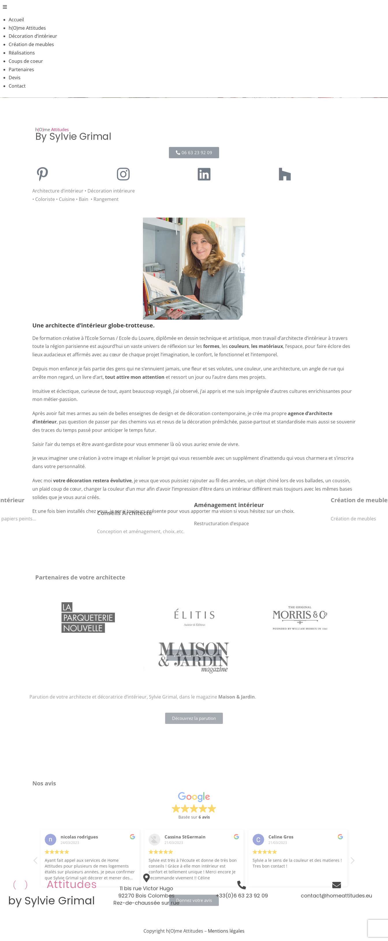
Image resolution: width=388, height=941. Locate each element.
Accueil (16, 19)
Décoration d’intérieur (33, 36)
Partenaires (21, 69)
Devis (14, 77)
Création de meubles (31, 44)
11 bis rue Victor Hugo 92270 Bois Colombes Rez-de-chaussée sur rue (146, 895)
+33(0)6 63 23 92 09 (241, 895)
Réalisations (22, 53)
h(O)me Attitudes (27, 28)
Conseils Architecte (124, 526)
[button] (194, 7)
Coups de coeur (26, 61)
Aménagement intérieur (229, 521)
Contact (17, 86)
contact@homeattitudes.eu (336, 895)
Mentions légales (226, 931)
